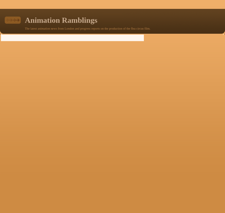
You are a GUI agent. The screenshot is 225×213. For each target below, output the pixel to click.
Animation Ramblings (61, 20)
